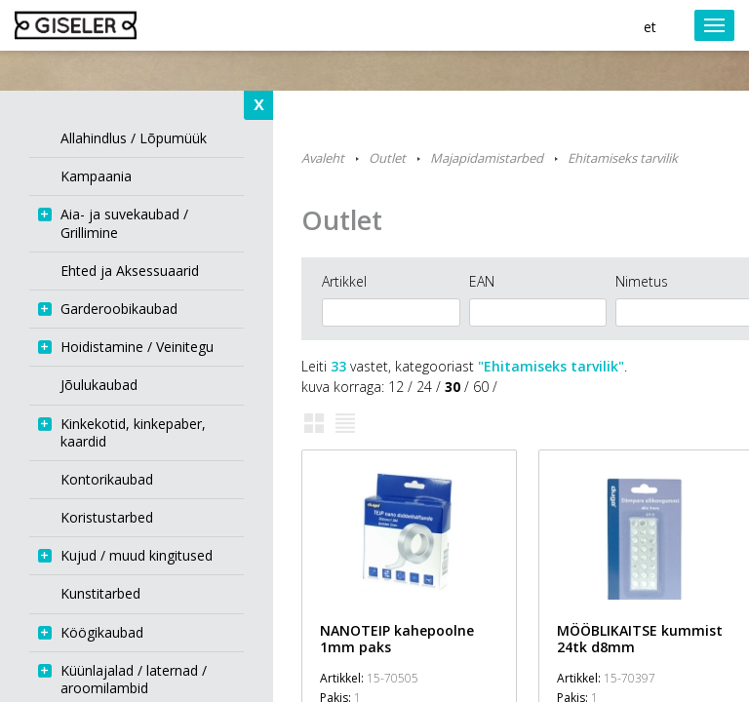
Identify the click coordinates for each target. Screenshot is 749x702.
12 (396, 386)
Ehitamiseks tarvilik (623, 158)
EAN (481, 281)
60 (481, 386)
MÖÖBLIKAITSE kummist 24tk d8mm (640, 638)
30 (452, 386)
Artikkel (344, 281)
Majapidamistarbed (486, 158)
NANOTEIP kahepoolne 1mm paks (397, 638)
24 (424, 386)
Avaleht (322, 158)
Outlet (387, 158)
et (650, 27)
